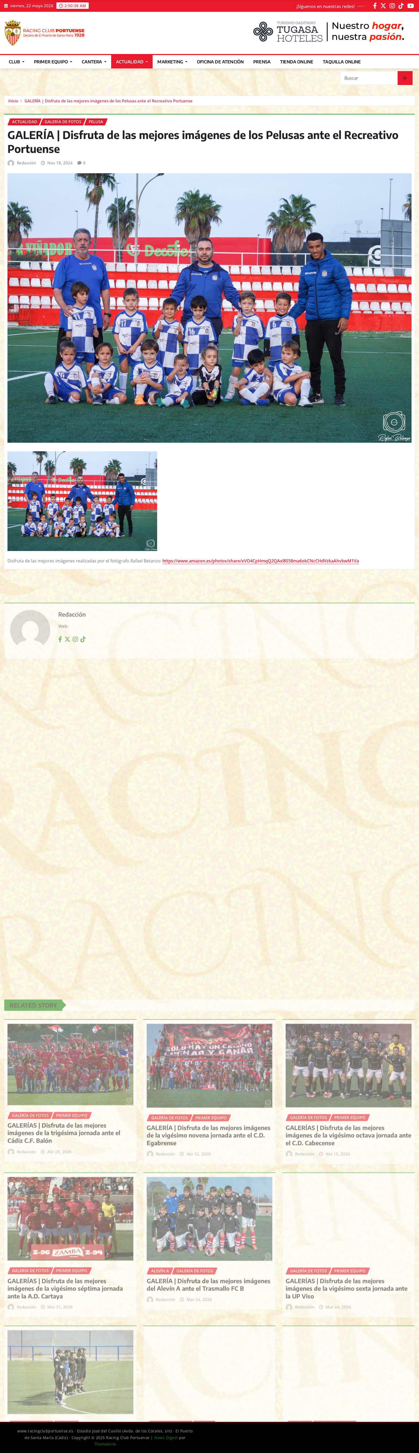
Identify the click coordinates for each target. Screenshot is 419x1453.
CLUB (16, 61)
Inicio (13, 100)
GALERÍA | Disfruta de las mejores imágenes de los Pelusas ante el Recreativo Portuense (109, 100)
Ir (405, 78)
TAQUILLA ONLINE (342, 61)
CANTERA (94, 61)
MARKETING (172, 61)
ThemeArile (105, 1444)
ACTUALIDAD (132, 61)
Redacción (26, 162)
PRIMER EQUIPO (53, 61)
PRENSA (261, 61)
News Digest (166, 1437)
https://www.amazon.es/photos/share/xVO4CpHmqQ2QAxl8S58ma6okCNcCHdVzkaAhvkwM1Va (260, 561)
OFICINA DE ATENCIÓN (220, 61)
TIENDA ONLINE (296, 61)
